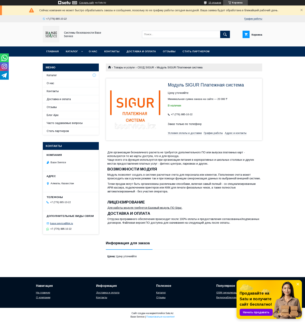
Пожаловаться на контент (160, 316)
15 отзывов (215, 2)
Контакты (111, 51)
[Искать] (225, 34)
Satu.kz (170, 313)
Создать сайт (86, 2)
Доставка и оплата (141, 51)
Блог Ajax (53, 115)
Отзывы (169, 51)
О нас (93, 51)
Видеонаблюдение (227, 297)
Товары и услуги (124, 67)
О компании (43, 297)
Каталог (72, 51)
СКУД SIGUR (146, 67)
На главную (43, 292)
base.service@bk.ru (61, 223)
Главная (52, 51)
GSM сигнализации (227, 292)
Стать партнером (195, 51)
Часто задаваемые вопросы (65, 123)
